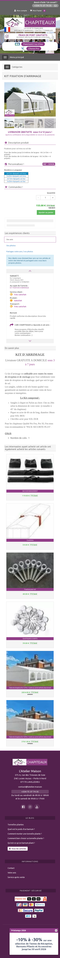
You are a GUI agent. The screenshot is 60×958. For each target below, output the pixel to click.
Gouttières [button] (30, 540)
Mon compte (20, 11)
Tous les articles (17, 849)
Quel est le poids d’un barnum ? (21, 829)
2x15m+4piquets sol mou (16, 173)
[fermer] (56, 930)
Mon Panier (38, 10)
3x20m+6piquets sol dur (16, 181)
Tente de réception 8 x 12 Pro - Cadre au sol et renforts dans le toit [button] (30, 688)
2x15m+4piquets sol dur (16, 179)
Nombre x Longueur (13, 170)
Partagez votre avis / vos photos (19, 251)
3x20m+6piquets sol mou (16, 176)
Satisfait (18, 301)
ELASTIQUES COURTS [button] (30, 638)
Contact (11, 868)
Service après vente (16, 877)
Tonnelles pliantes (16, 825)
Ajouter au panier (46, 212)
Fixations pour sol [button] (30, 589)
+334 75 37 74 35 (42, 5)
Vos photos (11, 245)
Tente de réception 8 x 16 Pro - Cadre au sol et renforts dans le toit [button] (30, 737)
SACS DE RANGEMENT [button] (30, 491)
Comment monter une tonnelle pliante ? (25, 834)
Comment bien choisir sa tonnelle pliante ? (26, 838)
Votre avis (12, 873)
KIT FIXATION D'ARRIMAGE (19, 288)
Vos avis (9, 239)
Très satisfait (20, 295)
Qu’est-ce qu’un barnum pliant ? (21, 843)
